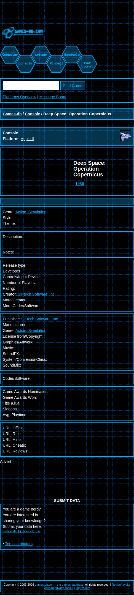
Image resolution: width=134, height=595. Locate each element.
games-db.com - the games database (59, 584)
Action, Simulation (30, 330)
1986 (80, 183)
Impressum (83, 587)
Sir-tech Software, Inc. (37, 294)
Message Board (52, 97)
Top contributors (19, 544)
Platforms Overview (19, 97)
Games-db (12, 114)
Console (32, 114)
